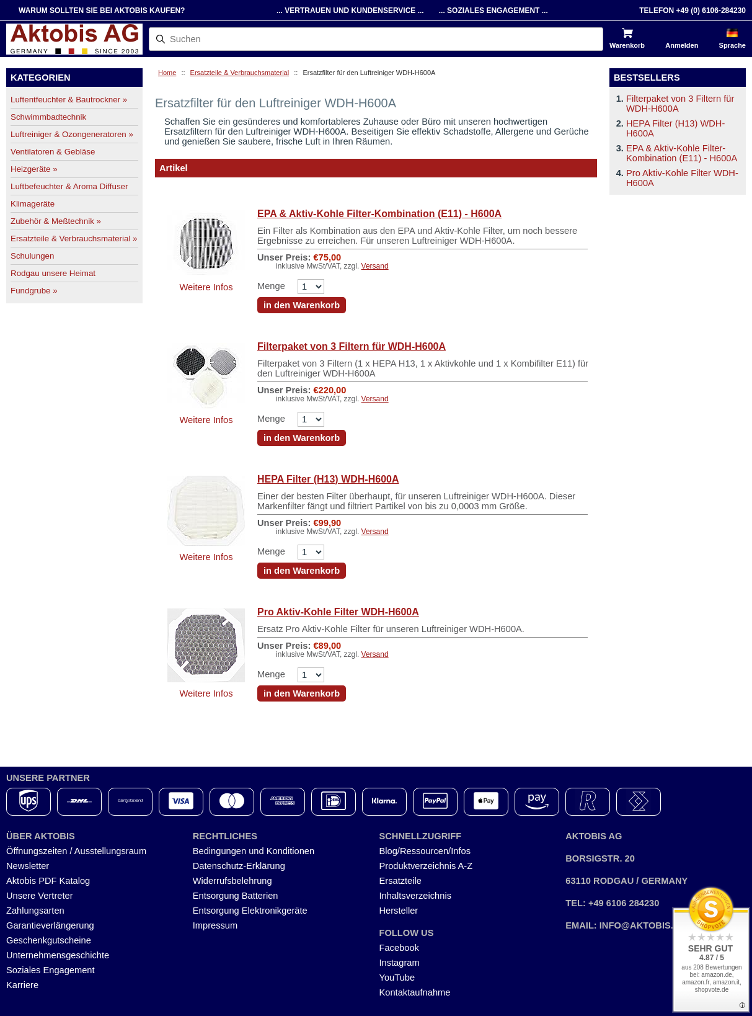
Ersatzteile (400, 881)
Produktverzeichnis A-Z (426, 866)
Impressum (215, 925)
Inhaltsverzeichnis (415, 896)
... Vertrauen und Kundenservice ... (350, 10)
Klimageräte (33, 203)
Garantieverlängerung (50, 925)
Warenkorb (627, 45)
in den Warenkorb (301, 305)
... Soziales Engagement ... (493, 10)
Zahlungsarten (35, 911)
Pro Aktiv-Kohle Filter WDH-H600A (338, 612)
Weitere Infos (205, 287)
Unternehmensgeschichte (57, 955)
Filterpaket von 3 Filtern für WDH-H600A (351, 346)
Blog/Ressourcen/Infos (425, 851)
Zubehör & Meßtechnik (56, 221)
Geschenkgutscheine (48, 940)
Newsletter (27, 866)
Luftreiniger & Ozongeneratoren (72, 134)
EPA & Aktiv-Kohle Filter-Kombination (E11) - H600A (379, 213)
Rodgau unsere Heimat (53, 273)
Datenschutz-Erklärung (239, 866)
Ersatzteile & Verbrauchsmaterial (240, 72)
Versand (375, 266)
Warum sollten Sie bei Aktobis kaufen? (102, 10)
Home (167, 72)
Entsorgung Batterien (235, 896)
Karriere (22, 985)
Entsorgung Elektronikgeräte (250, 911)
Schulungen (32, 256)
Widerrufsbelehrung (232, 881)
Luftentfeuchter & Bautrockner (69, 99)
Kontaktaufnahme (415, 992)
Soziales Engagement (50, 970)
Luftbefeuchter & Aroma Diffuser (69, 186)
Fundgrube (34, 290)
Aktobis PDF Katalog (48, 881)
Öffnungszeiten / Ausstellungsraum (76, 851)
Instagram (399, 963)
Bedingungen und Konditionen (253, 851)
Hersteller (398, 911)
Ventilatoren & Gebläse (53, 151)
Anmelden (681, 45)
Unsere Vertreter (39, 896)
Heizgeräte (34, 169)
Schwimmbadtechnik (48, 117)
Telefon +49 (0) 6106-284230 (692, 10)
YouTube (397, 978)
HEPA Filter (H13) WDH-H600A (328, 479)
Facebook (399, 948)
